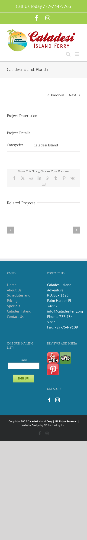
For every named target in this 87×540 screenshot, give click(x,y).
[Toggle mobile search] (68, 54)
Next (72, 95)
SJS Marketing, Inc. (54, 425)
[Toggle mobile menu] (77, 54)
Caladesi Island (46, 145)
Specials (13, 305)
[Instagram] (57, 400)
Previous (57, 95)
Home (11, 284)
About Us (14, 290)
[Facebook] (49, 400)
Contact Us (15, 316)
